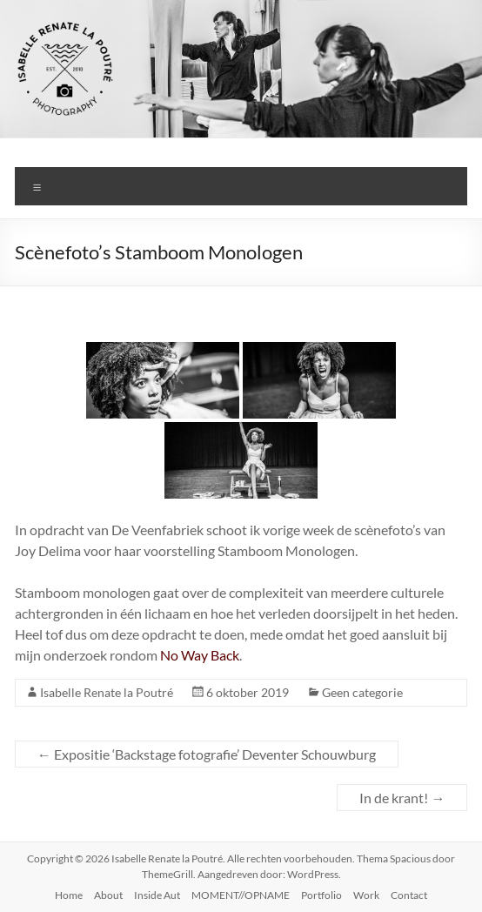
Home (69, 895)
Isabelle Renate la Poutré (106, 692)
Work (366, 895)
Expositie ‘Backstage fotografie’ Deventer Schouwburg (206, 754)
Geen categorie (362, 692)
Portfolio (321, 895)
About (108, 895)
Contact (409, 895)
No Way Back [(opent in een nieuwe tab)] (199, 655)
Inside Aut (157, 895)
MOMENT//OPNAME (240, 895)
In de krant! (402, 797)
